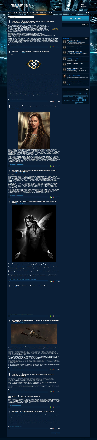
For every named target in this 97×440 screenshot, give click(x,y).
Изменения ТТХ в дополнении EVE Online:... (75, 63)
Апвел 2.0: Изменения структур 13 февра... (74, 74)
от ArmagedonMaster (70, 41)
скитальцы (28, 279)
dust (76, 102)
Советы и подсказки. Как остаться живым (74, 46)
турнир (69, 101)
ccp (78, 102)
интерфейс (86, 93)
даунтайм (86, 101)
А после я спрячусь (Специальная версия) (30, 396)
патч (77, 91)
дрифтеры (32, 279)
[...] (82, 43)
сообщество (69, 100)
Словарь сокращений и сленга (72, 40)
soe (75, 100)
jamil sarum (13, 99)
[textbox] (21, 17)
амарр (11, 164)
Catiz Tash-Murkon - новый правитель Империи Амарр (36, 51)
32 (9, 281)
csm (71, 101)
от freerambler (69, 58)
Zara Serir (23, 23)
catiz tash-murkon (21, 99)
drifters (35, 279)
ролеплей (69, 93)
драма (18, 279)
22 (9, 428)
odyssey (75, 101)
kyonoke (67, 101)
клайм (67, 102)
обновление (85, 95)
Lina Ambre (23, 172)
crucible (85, 96)
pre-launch (82, 96)
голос (20, 405)
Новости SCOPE (15, 21)
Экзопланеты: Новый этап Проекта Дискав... (75, 81)
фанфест (80, 96)
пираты (65, 102)
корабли (65, 101)
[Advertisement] (75, 32)
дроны (72, 102)
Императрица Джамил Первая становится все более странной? (38, 411)
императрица (17, 99)
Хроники (14, 396)
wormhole (64, 93)
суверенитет (74, 96)
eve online (83, 100)
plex (77, 96)
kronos (66, 100)
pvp (78, 96)
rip (26, 279)
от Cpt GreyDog (69, 75)
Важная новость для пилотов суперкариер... (75, 57)
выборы (77, 100)
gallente (78, 93)
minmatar (75, 95)
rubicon (84, 102)
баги (72, 101)
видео (72, 95)
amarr (10, 99)
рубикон (70, 96)
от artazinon (69, 64)
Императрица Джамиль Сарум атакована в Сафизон (35, 285)
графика (69, 102)
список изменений (72, 93)
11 (9, 101)
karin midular (73, 100)
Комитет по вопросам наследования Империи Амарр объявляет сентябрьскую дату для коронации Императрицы (33, 22)
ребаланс (81, 102)
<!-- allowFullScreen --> (34, 300)
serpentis (72, 96)
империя (15, 164)
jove (80, 101)
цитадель (74, 102)
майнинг (67, 93)
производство (83, 101)
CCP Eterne (23, 412)
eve (82, 93)
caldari (80, 98)
